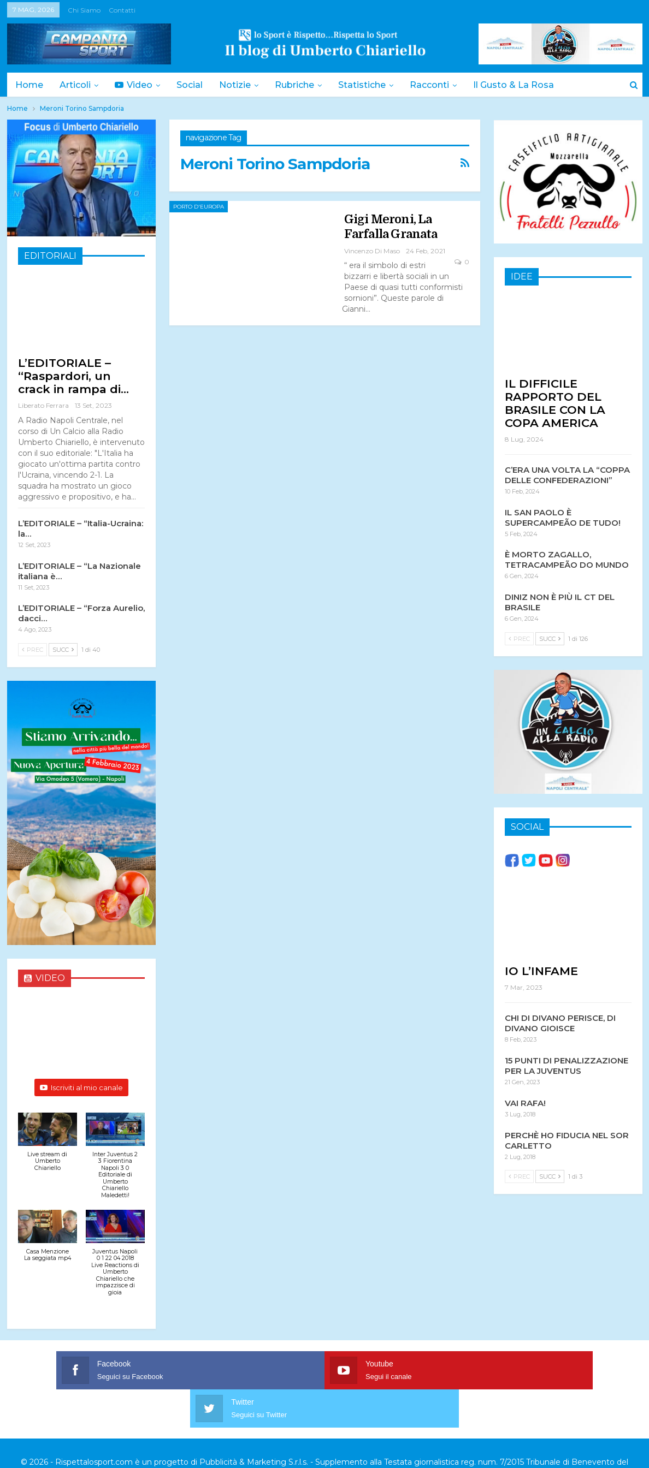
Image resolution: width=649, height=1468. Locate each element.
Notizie (241, 85)
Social (194, 85)
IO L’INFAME (541, 970)
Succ (63, 649)
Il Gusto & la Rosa (526, 85)
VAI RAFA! (525, 1102)
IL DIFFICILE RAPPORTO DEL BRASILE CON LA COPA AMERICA (555, 402)
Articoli (76, 85)
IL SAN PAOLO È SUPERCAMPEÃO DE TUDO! (563, 517)
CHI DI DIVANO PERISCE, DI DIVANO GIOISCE (560, 1022)
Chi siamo (84, 10)
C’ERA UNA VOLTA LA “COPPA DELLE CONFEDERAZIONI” (567, 474)
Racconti (441, 85)
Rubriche (302, 85)
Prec (32, 649)
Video (137, 85)
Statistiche (372, 85)
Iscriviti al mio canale (81, 1087)
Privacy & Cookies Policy (359, 1435)
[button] (47, 1147)
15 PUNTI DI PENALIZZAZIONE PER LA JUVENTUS (566, 1065)
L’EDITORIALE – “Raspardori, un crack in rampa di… (73, 376)
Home (29, 85)
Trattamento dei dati (452, 1435)
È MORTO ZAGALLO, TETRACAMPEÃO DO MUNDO (567, 559)
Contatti (122, 10)
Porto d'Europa (198, 206)
